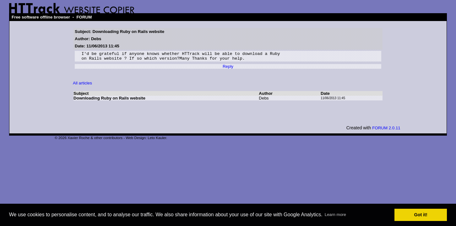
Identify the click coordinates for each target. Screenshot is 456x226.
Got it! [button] (420, 214)
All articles (82, 85)
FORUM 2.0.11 (386, 129)
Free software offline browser (41, 17)
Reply (228, 68)
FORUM (84, 17)
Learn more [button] (335, 214)
